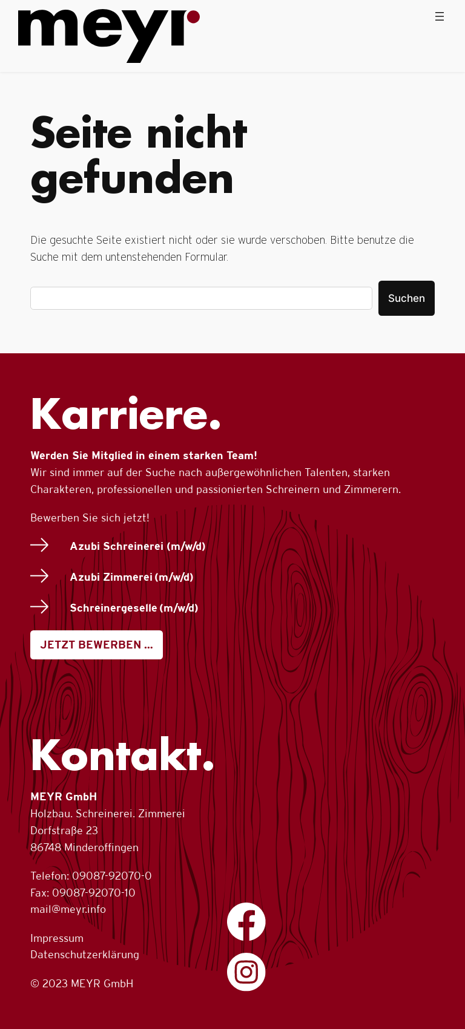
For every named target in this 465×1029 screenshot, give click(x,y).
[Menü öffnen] (439, 16)
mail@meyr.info (68, 909)
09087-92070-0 (112, 875)
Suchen (406, 298)
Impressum (57, 938)
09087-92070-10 (94, 892)
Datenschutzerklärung (84, 954)
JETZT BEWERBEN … (96, 644)
